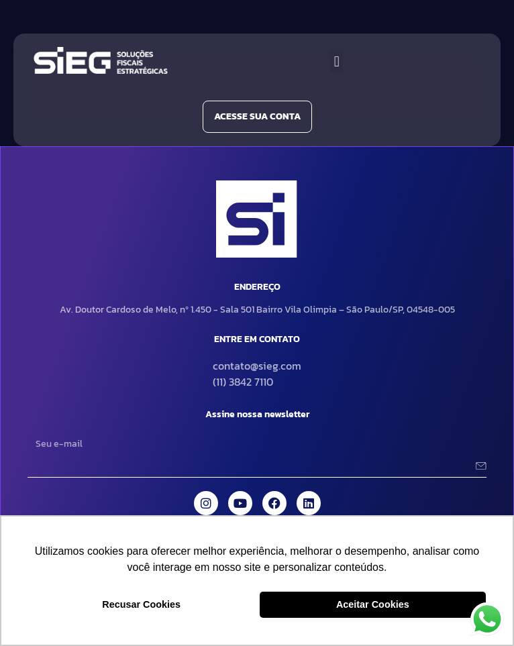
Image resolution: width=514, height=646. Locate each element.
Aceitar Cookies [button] (372, 604)
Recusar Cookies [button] (141, 604)
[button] (336, 61)
